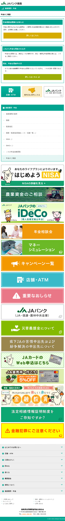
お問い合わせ (39, 503)
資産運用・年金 (11, 108)
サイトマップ (7, 501)
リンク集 (37, 501)
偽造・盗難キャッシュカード (43, 499)
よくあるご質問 (7, 503)
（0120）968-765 (26, 514)
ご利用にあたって (8, 499)
